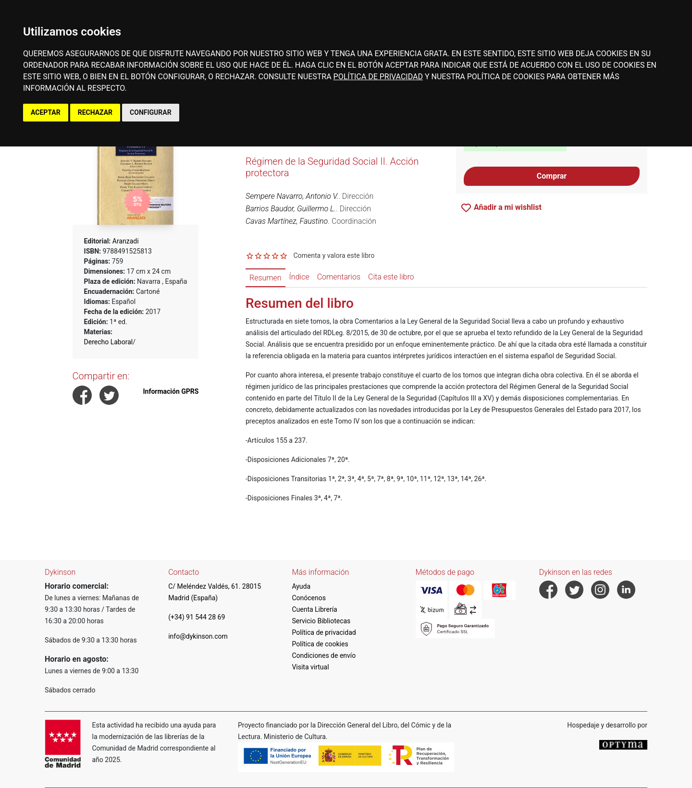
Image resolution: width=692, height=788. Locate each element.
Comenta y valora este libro (333, 255)
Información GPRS (170, 391)
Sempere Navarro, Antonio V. (292, 196)
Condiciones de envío (324, 655)
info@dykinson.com (198, 636)
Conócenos (309, 598)
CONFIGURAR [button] (151, 112)
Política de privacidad (324, 632)
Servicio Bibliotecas (321, 621)
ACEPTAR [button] (46, 112)
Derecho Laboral (108, 342)
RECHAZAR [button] (95, 112)
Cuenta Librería (314, 609)
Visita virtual (310, 667)
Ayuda (301, 586)
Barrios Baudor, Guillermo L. (291, 208)
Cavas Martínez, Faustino (287, 221)
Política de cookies (320, 644)
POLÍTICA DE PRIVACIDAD (378, 76)
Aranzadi (125, 241)
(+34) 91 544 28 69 (196, 617)
